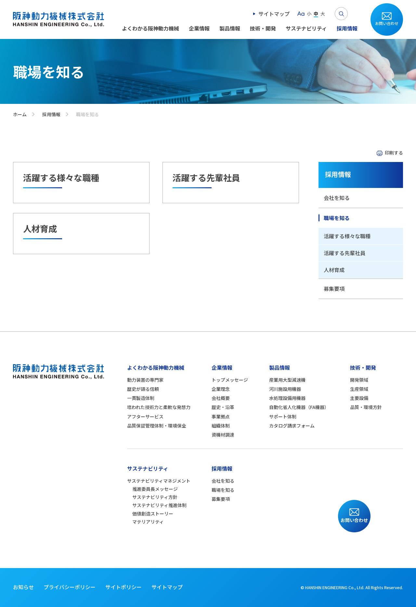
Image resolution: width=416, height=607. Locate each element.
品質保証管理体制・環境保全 (156, 425)
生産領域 (359, 389)
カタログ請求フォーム (292, 425)
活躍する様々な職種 (347, 236)
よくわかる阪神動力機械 (150, 28)
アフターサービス (145, 416)
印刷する (394, 152)
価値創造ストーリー (152, 513)
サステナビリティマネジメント (158, 480)
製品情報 (229, 28)
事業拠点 (221, 416)
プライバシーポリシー (70, 587)
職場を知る (337, 218)
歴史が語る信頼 (143, 389)
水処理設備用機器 (287, 398)
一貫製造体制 (140, 398)
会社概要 (221, 398)
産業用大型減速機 (287, 380)
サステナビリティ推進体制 (159, 505)
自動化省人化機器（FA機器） (299, 407)
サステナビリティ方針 (154, 497)
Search (341, 13)
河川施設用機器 (285, 389)
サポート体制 (282, 416)
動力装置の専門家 (145, 380)
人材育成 (334, 270)
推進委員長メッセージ (155, 489)
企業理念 (221, 389)
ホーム (20, 114)
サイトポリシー (123, 587)
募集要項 (334, 288)
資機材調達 (223, 434)
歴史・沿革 (223, 407)
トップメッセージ (230, 380)
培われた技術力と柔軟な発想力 (158, 407)
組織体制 (221, 425)
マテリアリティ (148, 521)
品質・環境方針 (366, 407)
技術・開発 (263, 28)
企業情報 (199, 28)
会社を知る (337, 198)
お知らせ (23, 587)
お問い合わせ (386, 23)
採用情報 (347, 28)
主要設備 (359, 398)
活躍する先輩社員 (344, 253)
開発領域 (359, 380)
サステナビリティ (306, 28)
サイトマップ (274, 14)
